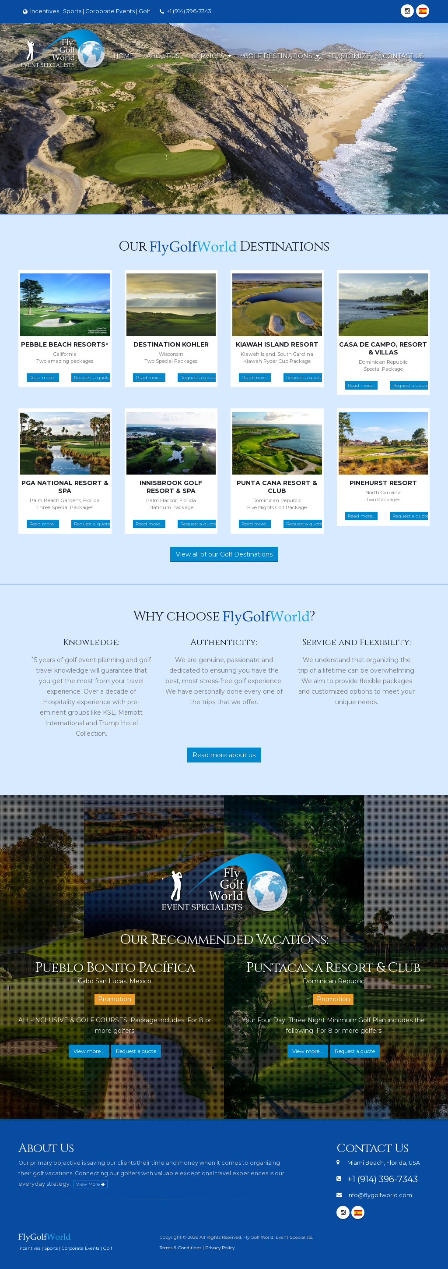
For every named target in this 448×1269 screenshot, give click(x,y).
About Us (163, 56)
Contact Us (403, 56)
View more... (89, 1051)
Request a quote (92, 377)
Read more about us (224, 755)
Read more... (42, 377)
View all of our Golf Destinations (224, 554)
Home (123, 56)
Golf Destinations (281, 56)
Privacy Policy (219, 1248)
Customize (351, 56)
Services (211, 56)
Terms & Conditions (180, 1248)
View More (90, 1184)
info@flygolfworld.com (379, 1195)
